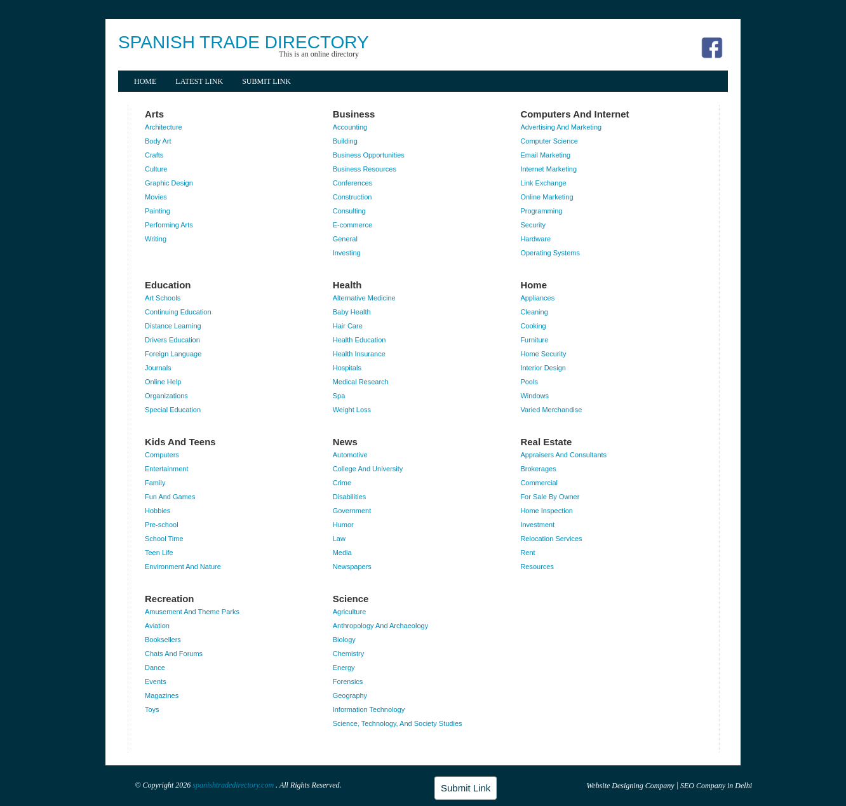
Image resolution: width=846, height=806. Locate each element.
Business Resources (364, 169)
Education (168, 284)
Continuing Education (178, 312)
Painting (157, 211)
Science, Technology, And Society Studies (397, 723)
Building (345, 141)
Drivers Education (172, 340)
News (345, 441)
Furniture (534, 340)
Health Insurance (359, 354)
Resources (537, 566)
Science (351, 598)
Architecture (163, 127)
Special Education (173, 409)
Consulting (349, 211)
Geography (350, 695)
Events (155, 681)
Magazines (161, 695)
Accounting (350, 127)
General (345, 239)
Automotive (350, 455)
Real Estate (546, 441)
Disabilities (349, 496)
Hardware (535, 239)
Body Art (158, 141)
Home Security (543, 354)
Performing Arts (169, 225)
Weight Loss (352, 409)
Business (354, 114)
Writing (155, 239)
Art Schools (162, 298)
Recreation (169, 598)
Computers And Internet (574, 114)
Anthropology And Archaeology (380, 625)
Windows (534, 396)
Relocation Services (551, 538)
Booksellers (163, 639)
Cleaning (533, 312)
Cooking (533, 326)
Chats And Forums (174, 653)
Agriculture (349, 611)
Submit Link (266, 81)
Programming (541, 211)
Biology (344, 639)
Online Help (163, 382)
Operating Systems (550, 253)
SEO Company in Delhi (716, 785)
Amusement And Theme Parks (192, 611)
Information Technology (369, 709)
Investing (347, 253)
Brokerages (538, 469)
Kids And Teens (180, 441)
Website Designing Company (630, 785)
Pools (529, 382)
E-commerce (352, 225)
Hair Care (348, 326)
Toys (152, 709)
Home (145, 81)
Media (342, 552)
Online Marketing (546, 197)
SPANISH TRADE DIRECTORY (243, 42)
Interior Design (543, 368)
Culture (156, 169)
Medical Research (361, 382)
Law (339, 538)
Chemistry (349, 653)
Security (533, 225)
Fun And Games (170, 496)
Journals (158, 368)
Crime (342, 483)
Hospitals (347, 368)
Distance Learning (173, 326)
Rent (527, 552)
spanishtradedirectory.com (234, 785)
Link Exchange (543, 183)
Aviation (157, 625)
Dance (155, 667)
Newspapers (352, 566)
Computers (162, 455)
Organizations (166, 396)
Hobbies (157, 510)
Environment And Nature (183, 566)
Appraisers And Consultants (563, 455)
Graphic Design (169, 183)
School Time (164, 538)
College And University (368, 469)
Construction (352, 197)
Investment (537, 524)
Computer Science (549, 141)
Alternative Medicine (364, 298)
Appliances (537, 298)
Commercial (539, 483)
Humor (343, 524)
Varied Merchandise (551, 409)
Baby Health (352, 312)
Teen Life (159, 552)
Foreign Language (173, 354)
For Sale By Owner (549, 496)
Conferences (352, 183)
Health (347, 284)
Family (155, 483)
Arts (154, 114)
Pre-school (161, 524)
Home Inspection (546, 510)
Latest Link (199, 81)
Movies (156, 197)
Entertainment (166, 469)
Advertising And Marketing (560, 127)
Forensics (348, 681)
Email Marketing (545, 155)
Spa (339, 396)
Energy (344, 667)
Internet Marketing (548, 169)
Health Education (359, 340)
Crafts (154, 155)
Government (352, 510)
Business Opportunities (369, 155)
